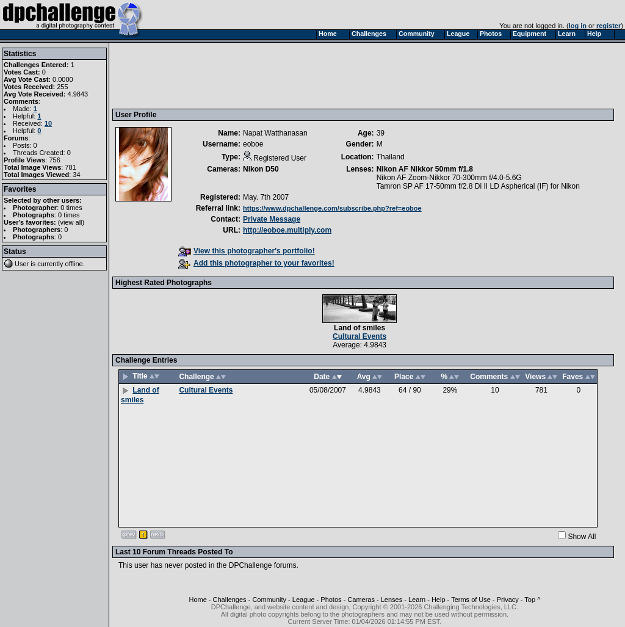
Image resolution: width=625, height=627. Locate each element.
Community (269, 599)
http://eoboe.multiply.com (287, 230)
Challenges (230, 599)
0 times (71, 207)
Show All (582, 536)
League (303, 599)
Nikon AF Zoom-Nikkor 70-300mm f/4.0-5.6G (449, 177)
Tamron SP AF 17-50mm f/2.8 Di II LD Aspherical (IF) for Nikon (478, 186)
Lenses (391, 599)
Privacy (508, 599)
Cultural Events (359, 336)
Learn (416, 599)
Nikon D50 (261, 169)
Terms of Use (471, 599)
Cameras (361, 599)
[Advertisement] (337, 75)
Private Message (271, 219)
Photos (330, 599)
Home (197, 599)
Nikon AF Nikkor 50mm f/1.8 (425, 169)
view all (71, 222)
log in (578, 25)
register (608, 25)
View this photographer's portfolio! (246, 251)
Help (439, 599)
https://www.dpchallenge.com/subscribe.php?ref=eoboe (332, 208)
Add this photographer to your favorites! (256, 263)
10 (48, 123)
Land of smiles (359, 328)
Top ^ (532, 599)
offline (74, 263)
